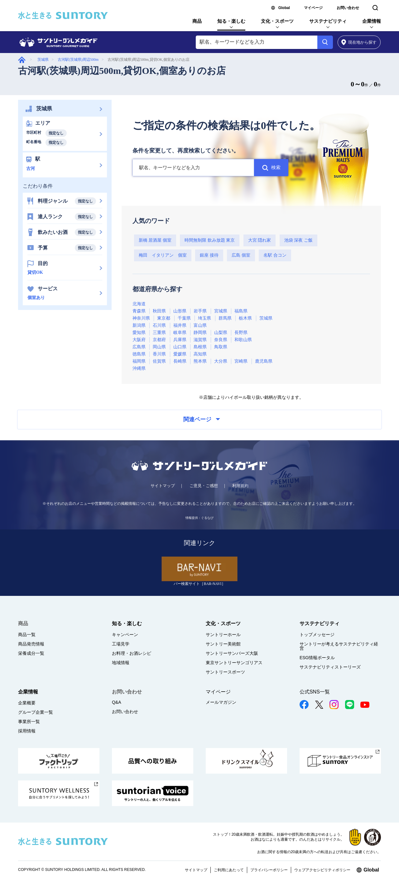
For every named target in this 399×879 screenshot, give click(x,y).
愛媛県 (179, 354)
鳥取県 (220, 347)
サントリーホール (223, 634)
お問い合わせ (348, 8)
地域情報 (120, 662)
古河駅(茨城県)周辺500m (78, 59)
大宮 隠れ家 (259, 240)
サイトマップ (163, 485)
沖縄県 (139, 368)
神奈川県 (141, 318)
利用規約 (240, 485)
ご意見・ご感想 (204, 485)
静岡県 (200, 332)
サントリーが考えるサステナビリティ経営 (339, 646)
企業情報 (371, 21)
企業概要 (27, 702)
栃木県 (245, 318)
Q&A (116, 702)
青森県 (139, 311)
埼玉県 (204, 318)
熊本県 (200, 361)
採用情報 (27, 730)
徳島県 (139, 354)
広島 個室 (241, 255)
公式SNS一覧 (315, 691)
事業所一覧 (29, 721)
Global (284, 8)
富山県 (200, 325)
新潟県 (139, 325)
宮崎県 (241, 361)
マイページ (313, 8)
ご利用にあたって (229, 870)
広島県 (139, 347)
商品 (197, 21)
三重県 (159, 332)
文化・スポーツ (277, 21)
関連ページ (201, 419)
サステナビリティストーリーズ (330, 666)
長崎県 (179, 361)
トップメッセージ (317, 634)
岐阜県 (179, 332)
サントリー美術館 (223, 643)
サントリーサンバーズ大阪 (232, 653)
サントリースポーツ (225, 671)
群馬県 (225, 318)
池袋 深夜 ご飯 (298, 240)
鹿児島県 (263, 361)
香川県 (159, 354)
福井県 (179, 325)
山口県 (179, 347)
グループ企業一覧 (35, 712)
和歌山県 (243, 339)
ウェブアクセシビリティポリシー (322, 870)
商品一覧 (27, 634)
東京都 (163, 318)
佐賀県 (159, 361)
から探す (359, 42)
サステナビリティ (328, 21)
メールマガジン (221, 702)
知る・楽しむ (231, 21)
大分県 (220, 361)
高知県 (200, 354)
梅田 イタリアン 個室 (163, 255)
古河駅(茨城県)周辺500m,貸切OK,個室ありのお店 (122, 70)
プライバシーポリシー (269, 870)
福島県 (241, 311)
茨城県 (43, 59)
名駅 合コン (274, 255)
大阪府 (139, 339)
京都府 (159, 339)
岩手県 (200, 311)
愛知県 (139, 332)
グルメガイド (22, 59)
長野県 (241, 332)
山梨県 (220, 332)
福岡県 (139, 361)
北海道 (139, 304)
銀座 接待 (209, 255)
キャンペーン (125, 634)
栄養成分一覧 (31, 653)
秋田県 (159, 311)
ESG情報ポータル (317, 657)
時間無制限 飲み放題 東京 (210, 240)
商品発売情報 (31, 643)
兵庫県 (179, 339)
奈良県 (220, 339)
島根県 (200, 347)
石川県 (159, 325)
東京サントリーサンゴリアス (234, 662)
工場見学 (120, 643)
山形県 (179, 311)
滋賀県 (200, 339)
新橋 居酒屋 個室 (155, 240)
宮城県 (220, 311)
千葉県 (184, 318)
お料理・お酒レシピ (131, 653)
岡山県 (159, 347)
